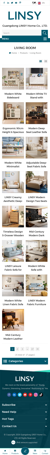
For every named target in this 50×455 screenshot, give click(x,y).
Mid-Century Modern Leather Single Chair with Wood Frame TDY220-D (13, 337)
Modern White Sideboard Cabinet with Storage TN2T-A (13, 95)
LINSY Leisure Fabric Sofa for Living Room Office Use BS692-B (13, 268)
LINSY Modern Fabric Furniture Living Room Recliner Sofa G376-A (36, 302)
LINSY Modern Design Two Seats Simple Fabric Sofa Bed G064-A (36, 199)
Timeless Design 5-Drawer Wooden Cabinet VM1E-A (13, 233)
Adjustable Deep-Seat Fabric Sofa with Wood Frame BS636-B (36, 164)
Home (13, 53)
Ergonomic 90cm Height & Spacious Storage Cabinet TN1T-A (13, 130)
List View (46, 61)
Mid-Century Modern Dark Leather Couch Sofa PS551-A (36, 233)
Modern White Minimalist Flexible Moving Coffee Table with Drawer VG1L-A (13, 164)
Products (24, 53)
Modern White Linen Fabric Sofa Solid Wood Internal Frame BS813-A (13, 302)
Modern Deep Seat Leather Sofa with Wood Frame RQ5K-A (36, 130)
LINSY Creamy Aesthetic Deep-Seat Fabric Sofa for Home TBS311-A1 (13, 199)
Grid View (41, 61)
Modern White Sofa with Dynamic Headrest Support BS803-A (36, 268)
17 (32, 349)
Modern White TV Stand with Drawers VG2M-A (36, 95)
